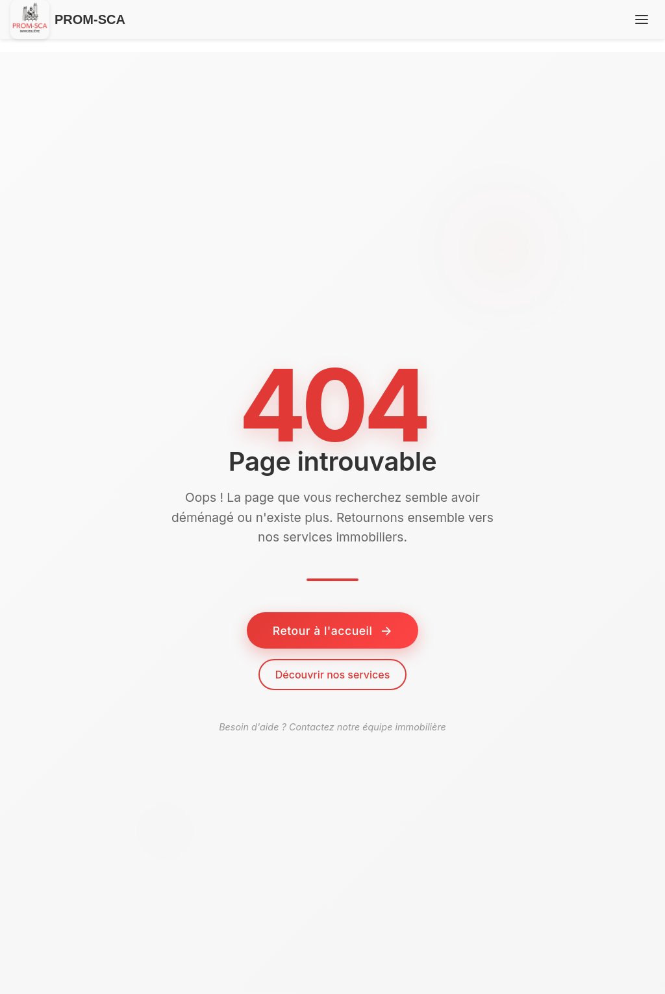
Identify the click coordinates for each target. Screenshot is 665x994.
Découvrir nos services (332, 674)
